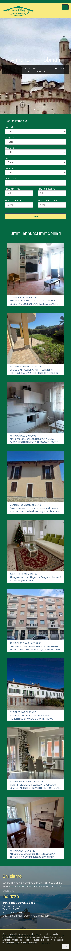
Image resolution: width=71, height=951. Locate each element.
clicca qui (33, 943)
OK (65, 946)
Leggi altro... (8, 891)
